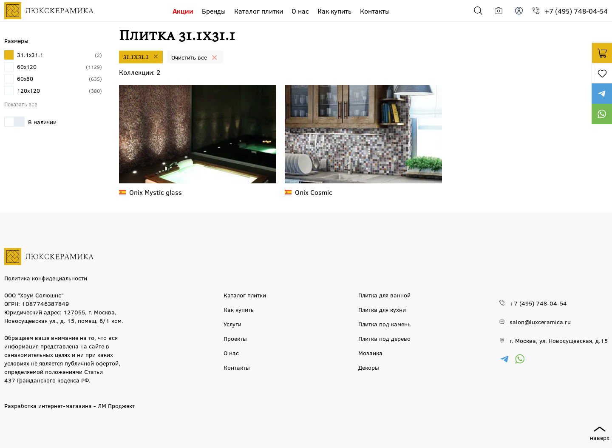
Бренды (214, 10)
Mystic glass (155, 192)
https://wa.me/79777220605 (602, 114)
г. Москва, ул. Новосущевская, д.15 (559, 340)
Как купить (334, 10)
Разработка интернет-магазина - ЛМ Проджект (69, 405)
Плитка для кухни (382, 309)
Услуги (232, 324)
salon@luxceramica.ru (540, 321)
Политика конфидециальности (45, 278)
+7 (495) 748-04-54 (576, 10)
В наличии (30, 122)
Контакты (375, 10)
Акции (183, 10)
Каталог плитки (258, 10)
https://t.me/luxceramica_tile (602, 93)
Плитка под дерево (384, 338)
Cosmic (313, 192)
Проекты (235, 338)
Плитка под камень (384, 324)
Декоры (368, 367)
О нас (300, 10)
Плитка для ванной (384, 295)
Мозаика (370, 352)
